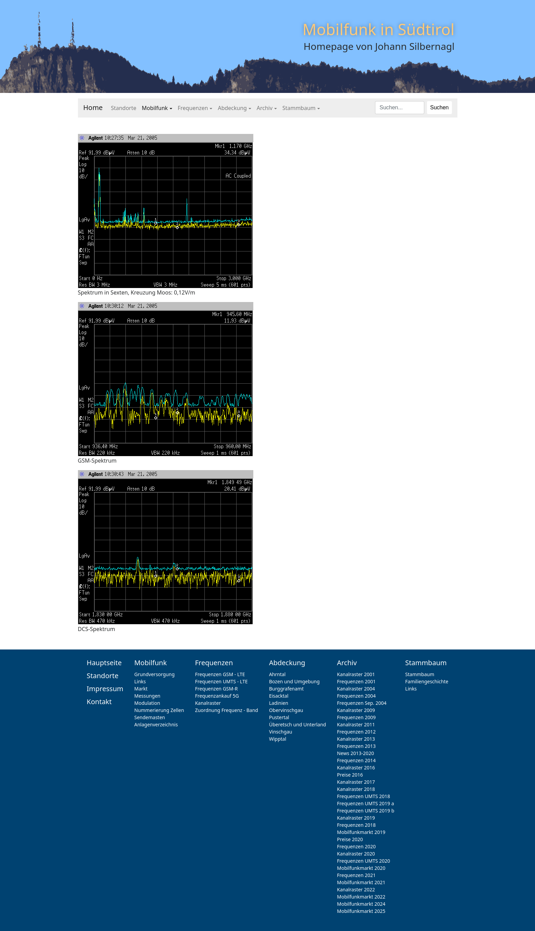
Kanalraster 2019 (356, 817)
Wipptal (277, 739)
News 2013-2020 (355, 753)
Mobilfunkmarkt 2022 (361, 896)
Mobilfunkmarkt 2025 (361, 911)
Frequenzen (193, 108)
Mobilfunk (155, 108)
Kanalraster (207, 703)
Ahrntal (277, 674)
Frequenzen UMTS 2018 (363, 796)
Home (93, 107)
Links (140, 681)
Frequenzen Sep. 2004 (362, 703)
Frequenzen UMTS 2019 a (365, 803)
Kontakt (99, 701)
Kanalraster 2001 (356, 674)
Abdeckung (232, 108)
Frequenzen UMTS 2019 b (365, 810)
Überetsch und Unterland (297, 724)
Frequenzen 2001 (356, 681)
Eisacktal (279, 696)
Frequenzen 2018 (356, 825)
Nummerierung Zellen (159, 710)
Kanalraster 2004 (356, 688)
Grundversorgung (154, 674)
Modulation (147, 703)
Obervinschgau (286, 710)
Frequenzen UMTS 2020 (363, 861)
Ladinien (278, 703)
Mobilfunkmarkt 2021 (361, 882)
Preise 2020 (350, 839)
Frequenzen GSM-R (216, 688)
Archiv (264, 108)
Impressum (105, 688)
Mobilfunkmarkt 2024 (361, 904)
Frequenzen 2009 (356, 717)
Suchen (439, 107)
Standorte (123, 108)
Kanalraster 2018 (356, 789)
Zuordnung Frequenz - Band (226, 710)
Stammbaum (299, 108)
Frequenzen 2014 (356, 760)
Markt (141, 688)
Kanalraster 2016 (356, 767)
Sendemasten (149, 717)
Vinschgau (280, 731)
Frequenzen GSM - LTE (220, 674)
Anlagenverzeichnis (156, 724)
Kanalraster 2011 (356, 724)
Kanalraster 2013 (356, 739)
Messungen (147, 696)
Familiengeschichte (426, 681)
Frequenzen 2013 (356, 746)
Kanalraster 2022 (356, 889)
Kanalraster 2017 (356, 782)
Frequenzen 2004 (356, 696)
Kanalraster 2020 (356, 853)
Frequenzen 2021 (356, 875)
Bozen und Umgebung (294, 681)
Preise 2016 (350, 774)
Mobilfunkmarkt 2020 (361, 868)
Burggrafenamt (286, 688)
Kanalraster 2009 (356, 710)
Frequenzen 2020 (356, 846)
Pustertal (279, 717)
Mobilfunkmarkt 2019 (361, 832)
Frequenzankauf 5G (217, 696)
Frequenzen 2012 (356, 731)
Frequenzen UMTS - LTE (221, 681)
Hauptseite (104, 662)
